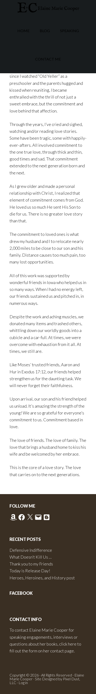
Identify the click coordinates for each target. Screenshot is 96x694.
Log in (23, 682)
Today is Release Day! (30, 570)
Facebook (21, 593)
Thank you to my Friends (31, 563)
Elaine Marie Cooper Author (48, 8)
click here (68, 644)
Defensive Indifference (31, 550)
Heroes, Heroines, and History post (42, 577)
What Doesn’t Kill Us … (31, 557)
